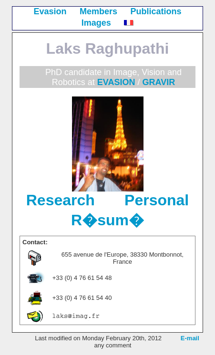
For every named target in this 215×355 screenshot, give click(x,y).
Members (98, 11)
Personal (156, 200)
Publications (156, 11)
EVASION (116, 82)
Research (60, 200)
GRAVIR (159, 82)
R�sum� (107, 220)
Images (96, 23)
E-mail (190, 338)
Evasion (49, 11)
